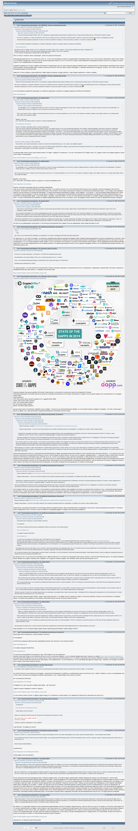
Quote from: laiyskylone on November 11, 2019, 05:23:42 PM (33, 571)
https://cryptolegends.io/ (23, 530)
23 (48, 22)
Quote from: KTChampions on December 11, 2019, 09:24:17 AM (29, 700)
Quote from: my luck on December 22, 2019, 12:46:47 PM (29, 420)
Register (24, 15)
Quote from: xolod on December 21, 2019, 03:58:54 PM (30, 422)
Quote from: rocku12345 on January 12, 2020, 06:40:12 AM (28, 203)
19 (41, 22)
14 (34, 22)
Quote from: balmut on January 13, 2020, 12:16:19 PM (26, 99)
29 (57, 22)
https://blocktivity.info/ (21, 47)
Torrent (26, 13)
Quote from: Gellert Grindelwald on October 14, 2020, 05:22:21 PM (32, 31)
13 (32, 22)
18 (40, 22)
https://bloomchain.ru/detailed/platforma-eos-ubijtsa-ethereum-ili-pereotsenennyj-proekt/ (55, 426)
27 (54, 22)
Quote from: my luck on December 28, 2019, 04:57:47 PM (27, 228)
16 (37, 22)
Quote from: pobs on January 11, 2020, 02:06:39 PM (27, 204)
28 (55, 22)
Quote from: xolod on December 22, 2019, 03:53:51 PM (28, 418)
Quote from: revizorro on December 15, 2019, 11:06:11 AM (30, 567)
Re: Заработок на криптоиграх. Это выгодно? (51, 226)
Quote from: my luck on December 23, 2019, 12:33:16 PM (27, 416)
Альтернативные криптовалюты (29, 25)
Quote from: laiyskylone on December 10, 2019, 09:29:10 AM (28, 760)
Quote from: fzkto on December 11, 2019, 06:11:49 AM (26, 732)
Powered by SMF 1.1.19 (59, 828)
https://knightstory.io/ (22, 536)
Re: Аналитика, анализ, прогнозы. (48, 248)
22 (46, 22)
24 (49, 22)
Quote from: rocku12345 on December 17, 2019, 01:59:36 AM (28, 563)
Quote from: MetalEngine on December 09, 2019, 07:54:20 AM (28, 666)
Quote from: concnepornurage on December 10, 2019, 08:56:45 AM (31, 762)
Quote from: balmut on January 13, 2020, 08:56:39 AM (29, 103)
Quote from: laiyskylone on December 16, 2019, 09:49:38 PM (29, 565)
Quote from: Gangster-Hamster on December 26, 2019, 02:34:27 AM (30, 278)
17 (38, 22)
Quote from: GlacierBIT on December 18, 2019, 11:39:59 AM (28, 514)
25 (51, 22)
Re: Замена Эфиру (44, 97)
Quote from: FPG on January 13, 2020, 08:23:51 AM (30, 105)
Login (19, 15)
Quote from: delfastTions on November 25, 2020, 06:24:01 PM (28, 27)
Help (10, 15)
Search (15, 15)
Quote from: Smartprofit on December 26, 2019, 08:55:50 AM (28, 250)
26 (52, 22)
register (23, 10)
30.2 (22, 13)
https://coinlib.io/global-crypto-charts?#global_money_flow (30, 157)
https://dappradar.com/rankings (23, 124)
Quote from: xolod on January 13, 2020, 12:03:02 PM (27, 101)
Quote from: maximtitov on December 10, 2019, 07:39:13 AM (32, 569)
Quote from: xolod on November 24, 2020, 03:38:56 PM (28, 29)
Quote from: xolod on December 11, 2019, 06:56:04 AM (28, 702)
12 (30, 22)
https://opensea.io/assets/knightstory (100, 540)
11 (29, 22)
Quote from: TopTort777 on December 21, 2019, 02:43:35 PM (33, 423)
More (29, 15)
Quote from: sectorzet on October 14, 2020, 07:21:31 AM (31, 32)
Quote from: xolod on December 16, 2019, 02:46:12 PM (29, 518)
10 (27, 22)
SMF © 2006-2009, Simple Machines (75, 828)
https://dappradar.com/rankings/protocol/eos (26, 707)
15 (35, 22)
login (18, 10)
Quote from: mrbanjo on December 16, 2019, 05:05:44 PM (27, 603)
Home (7, 15)
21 (45, 22)
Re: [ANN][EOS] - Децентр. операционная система (52, 25)
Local (18, 25)
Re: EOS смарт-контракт (46, 664)
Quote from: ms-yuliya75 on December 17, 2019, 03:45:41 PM (29, 516)
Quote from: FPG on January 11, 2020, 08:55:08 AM (28, 206)
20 (43, 22)
